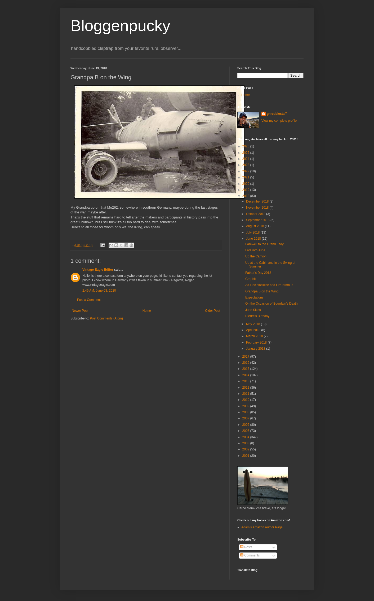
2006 (246, 425)
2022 (246, 171)
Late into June (255, 250)
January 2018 (256, 348)
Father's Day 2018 (258, 273)
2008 (246, 412)
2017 (246, 356)
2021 (246, 177)
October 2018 (256, 214)
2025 (246, 153)
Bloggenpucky (120, 25)
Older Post (212, 311)
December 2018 (258, 201)
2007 (246, 418)
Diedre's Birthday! (257, 316)
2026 (246, 146)
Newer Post (80, 311)
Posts (246, 547)
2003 (246, 443)
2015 (246, 369)
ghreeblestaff (277, 114)
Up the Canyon (255, 256)
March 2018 (255, 336)
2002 (246, 449)
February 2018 (257, 342)
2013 (246, 381)
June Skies (253, 310)
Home (147, 311)
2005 (246, 431)
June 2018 (254, 238)
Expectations (254, 297)
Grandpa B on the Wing (261, 291)
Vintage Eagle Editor (97, 269)
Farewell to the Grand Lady (264, 244)
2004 (246, 437)
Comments (250, 555)
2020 (246, 184)
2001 (246, 456)
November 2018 (258, 207)
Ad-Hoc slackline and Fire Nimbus (269, 285)
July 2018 (253, 232)
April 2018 (253, 330)
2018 (246, 196)
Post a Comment (89, 300)
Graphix (250, 279)
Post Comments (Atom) (106, 318)
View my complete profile (279, 120)
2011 (246, 394)
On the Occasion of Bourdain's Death (271, 303)
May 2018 (253, 324)
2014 (246, 375)
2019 (246, 190)
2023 (246, 165)
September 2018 (258, 220)
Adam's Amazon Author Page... (263, 527)
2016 (246, 363)
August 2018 (255, 226)
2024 (246, 159)
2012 (246, 387)
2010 (246, 400)
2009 (246, 406)
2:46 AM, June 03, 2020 (99, 290)
